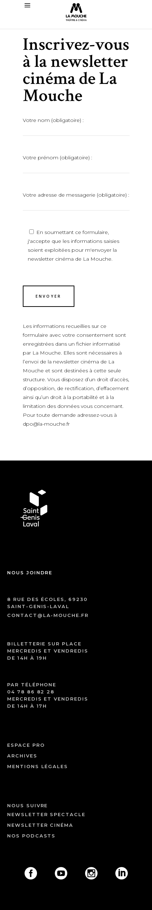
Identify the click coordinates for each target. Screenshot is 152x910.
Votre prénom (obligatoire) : (76, 162)
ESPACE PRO (26, 745)
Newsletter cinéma (40, 825)
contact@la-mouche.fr (48, 615)
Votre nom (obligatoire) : (76, 125)
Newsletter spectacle (46, 814)
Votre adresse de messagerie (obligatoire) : (76, 200)
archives (22, 756)
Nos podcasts (31, 836)
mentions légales (37, 766)
